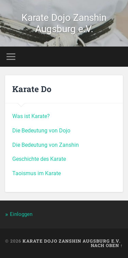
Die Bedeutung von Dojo (41, 130)
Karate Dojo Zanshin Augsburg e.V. (64, 23)
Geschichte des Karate (39, 159)
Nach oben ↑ (107, 245)
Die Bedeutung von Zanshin (45, 145)
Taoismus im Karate (36, 173)
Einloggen (21, 214)
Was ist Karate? (31, 116)
